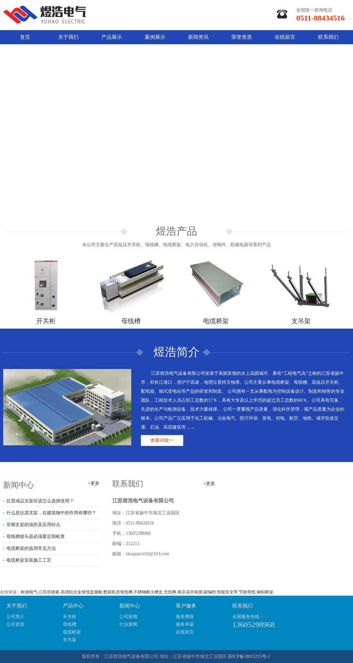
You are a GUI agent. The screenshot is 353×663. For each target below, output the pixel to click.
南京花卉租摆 (189, 592)
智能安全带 (227, 592)
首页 (25, 37)
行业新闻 (128, 624)
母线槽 (69, 624)
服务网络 (185, 616)
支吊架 (69, 639)
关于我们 (68, 37)
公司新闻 (128, 616)
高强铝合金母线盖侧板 (81, 592)
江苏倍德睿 (49, 592)
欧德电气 (29, 592)
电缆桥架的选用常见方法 (31, 548)
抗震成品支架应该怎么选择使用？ (40, 501)
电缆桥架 (72, 632)
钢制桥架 (265, 592)
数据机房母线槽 (118, 592)
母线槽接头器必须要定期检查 (35, 536)
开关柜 (69, 616)
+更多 (93, 483)
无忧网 (170, 592)
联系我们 (328, 37)
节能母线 (247, 592)
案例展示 (155, 37)
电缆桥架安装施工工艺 (28, 560)
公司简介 (15, 616)
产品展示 (111, 37)
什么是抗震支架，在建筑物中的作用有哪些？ (51, 512)
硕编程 (209, 592)
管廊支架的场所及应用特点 (33, 524)
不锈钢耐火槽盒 (148, 592)
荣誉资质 (241, 37)
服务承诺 (185, 624)
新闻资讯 (198, 37)
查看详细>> (162, 440)
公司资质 (15, 624)
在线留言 (285, 37)
